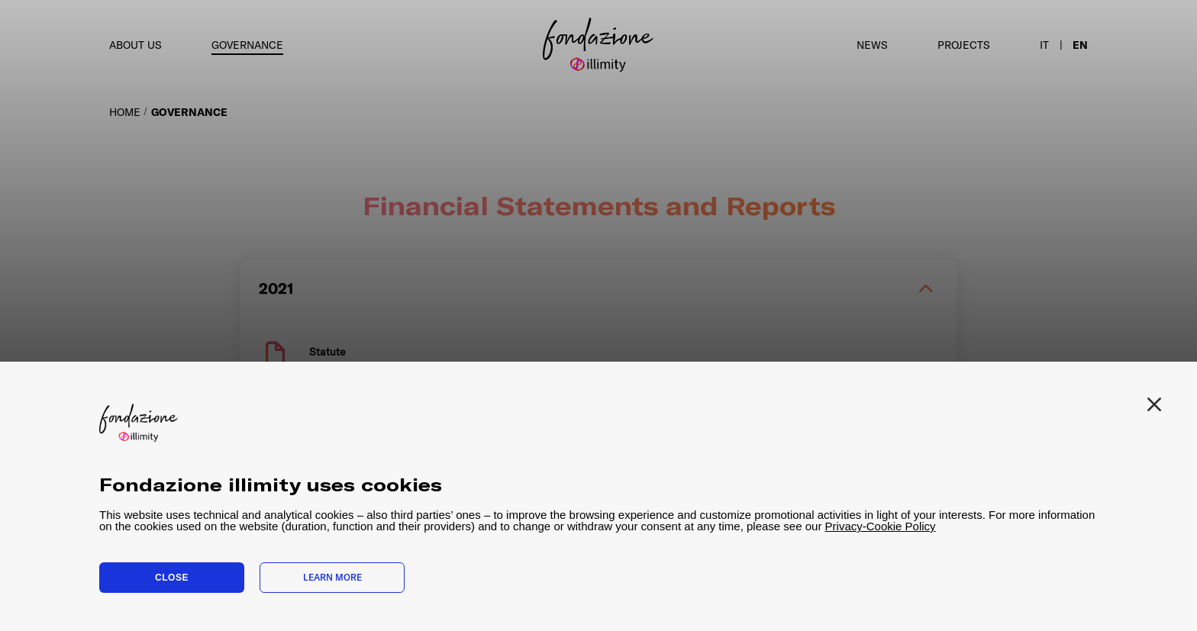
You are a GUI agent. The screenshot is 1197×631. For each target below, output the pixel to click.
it (1044, 45)
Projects (963, 45)
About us (135, 45)
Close (172, 577)
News (872, 45)
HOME (124, 112)
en (1080, 45)
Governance (247, 45)
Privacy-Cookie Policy (880, 526)
